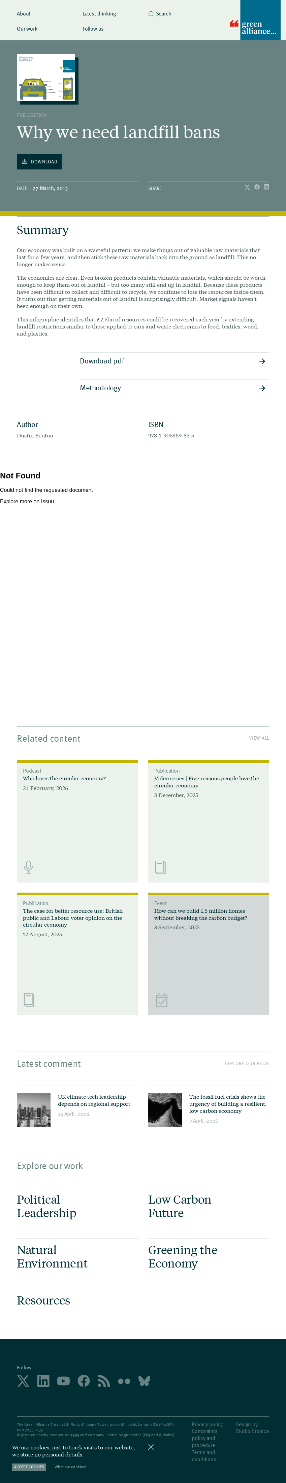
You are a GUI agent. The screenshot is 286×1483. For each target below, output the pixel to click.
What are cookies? (71, 1466)
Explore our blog (247, 1063)
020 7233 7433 (30, 1429)
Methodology (173, 387)
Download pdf (173, 360)
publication (32, 115)
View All (259, 737)
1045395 (71, 1434)
